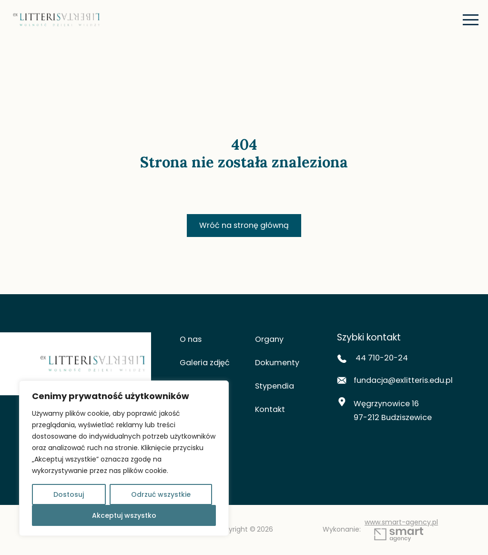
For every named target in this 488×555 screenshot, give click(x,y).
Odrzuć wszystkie (161, 494)
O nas (192, 340)
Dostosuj (68, 494)
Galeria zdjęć (207, 364)
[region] (124, 458)
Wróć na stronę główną (244, 226)
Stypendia (276, 387)
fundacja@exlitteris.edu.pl (398, 383)
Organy (270, 340)
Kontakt (270, 410)
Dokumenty (278, 364)
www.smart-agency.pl (404, 530)
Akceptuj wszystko (124, 515)
